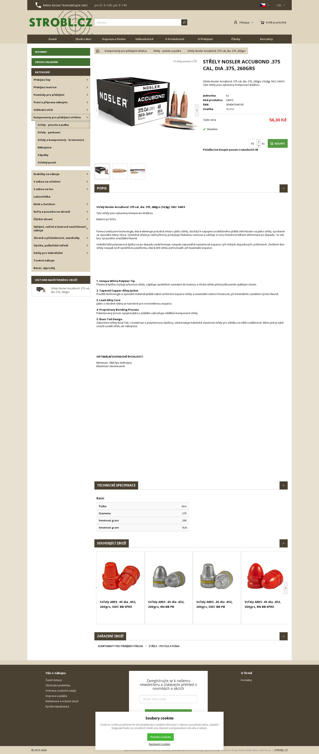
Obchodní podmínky (58, 685)
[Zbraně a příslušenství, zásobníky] (87, 238)
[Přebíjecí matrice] (87, 87)
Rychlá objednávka (57, 706)
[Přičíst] (259, 141)
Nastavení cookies (159, 744)
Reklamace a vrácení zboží (62, 701)
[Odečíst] (259, 146)
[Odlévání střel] (87, 110)
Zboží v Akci (83, 39)
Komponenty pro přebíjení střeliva (120, 646)
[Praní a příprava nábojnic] (87, 102)
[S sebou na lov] (87, 189)
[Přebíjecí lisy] (87, 80)
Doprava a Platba (114, 39)
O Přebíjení (205, 39)
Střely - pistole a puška (164, 646)
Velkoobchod (144, 39)
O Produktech (174, 39)
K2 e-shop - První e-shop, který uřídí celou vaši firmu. (239, 750)
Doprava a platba (56, 696)
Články (235, 39)
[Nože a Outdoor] (87, 204)
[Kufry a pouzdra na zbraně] (87, 211)
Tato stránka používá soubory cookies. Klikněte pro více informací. (164, 750)
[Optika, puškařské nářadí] (87, 245)
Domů (53, 39)
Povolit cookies (160, 737)
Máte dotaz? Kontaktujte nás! (65, 5)
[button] (96, 110)
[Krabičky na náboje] (87, 174)
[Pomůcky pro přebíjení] (87, 95)
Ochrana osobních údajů (61, 690)
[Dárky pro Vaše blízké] (87, 253)
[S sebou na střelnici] (87, 181)
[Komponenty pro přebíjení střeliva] (87, 117)
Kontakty (266, 39)
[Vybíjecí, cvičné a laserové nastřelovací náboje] (87, 228)
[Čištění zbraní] (87, 219)
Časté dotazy (54, 680)
